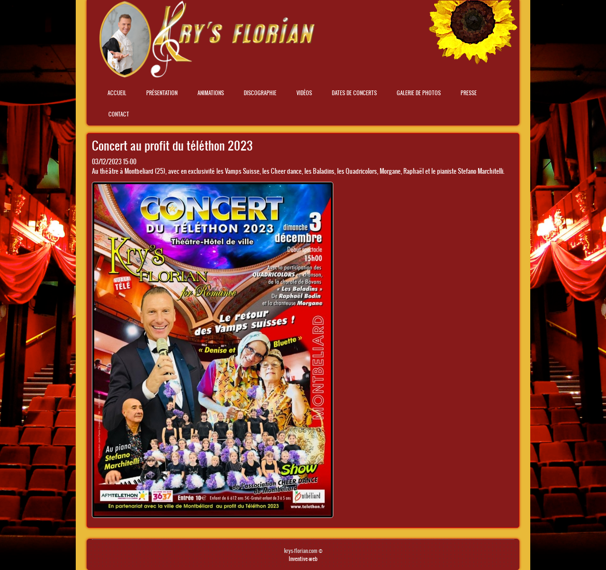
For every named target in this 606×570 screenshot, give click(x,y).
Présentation (162, 93)
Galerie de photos (419, 93)
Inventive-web (303, 558)
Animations (210, 93)
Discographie (260, 93)
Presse (469, 93)
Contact (118, 114)
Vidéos (304, 93)
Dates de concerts (354, 93)
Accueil (116, 93)
